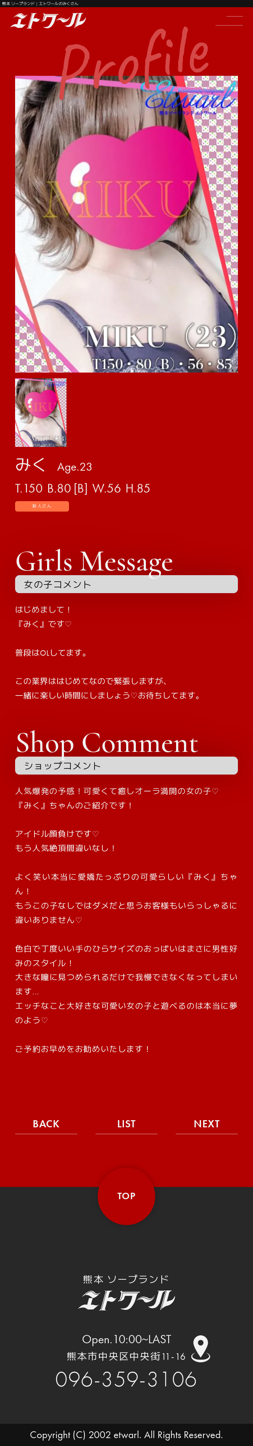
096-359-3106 (126, 1379)
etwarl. (128, 1434)
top (126, 1196)
